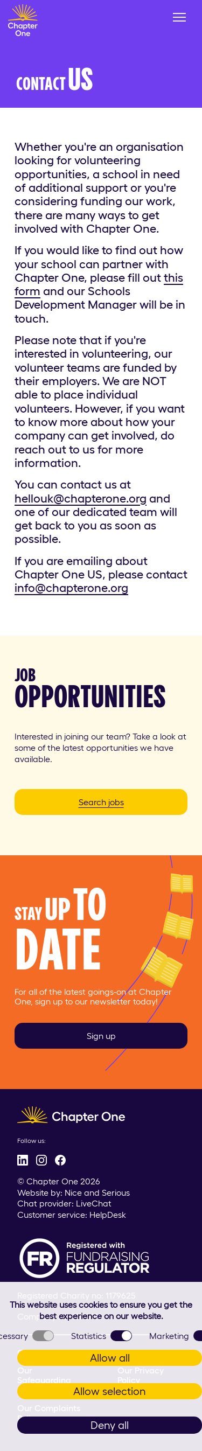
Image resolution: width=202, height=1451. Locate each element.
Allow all (110, 1358)
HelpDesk (107, 1214)
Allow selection (109, 1391)
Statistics (101, 1335)
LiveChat (94, 1203)
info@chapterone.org (71, 587)
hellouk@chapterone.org (81, 498)
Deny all (109, 1425)
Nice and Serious (97, 1192)
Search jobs (101, 802)
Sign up (101, 1036)
